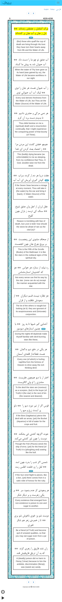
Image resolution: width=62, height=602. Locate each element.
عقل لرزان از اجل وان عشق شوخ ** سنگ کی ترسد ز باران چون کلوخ (31, 211)
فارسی (58, 9)
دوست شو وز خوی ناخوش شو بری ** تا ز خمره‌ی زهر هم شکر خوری (31, 520)
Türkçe (52, 9)
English (46, 9)
